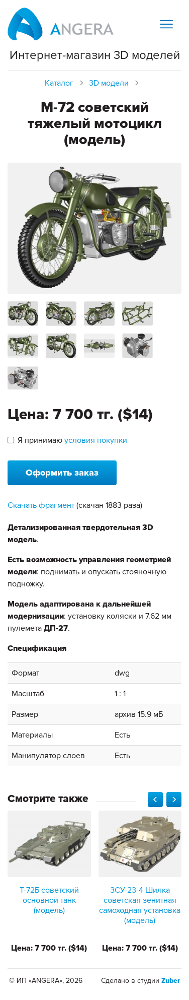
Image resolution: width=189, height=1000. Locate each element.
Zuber (170, 980)
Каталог (59, 83)
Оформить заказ (62, 472)
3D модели (109, 83)
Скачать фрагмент (41, 505)
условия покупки (95, 440)
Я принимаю (67, 440)
